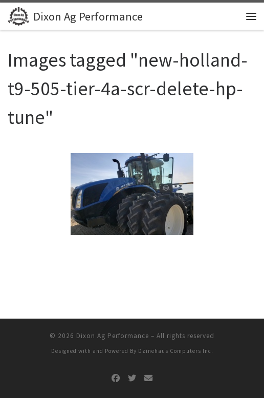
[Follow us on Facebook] (116, 378)
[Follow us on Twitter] (132, 378)
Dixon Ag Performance (112, 335)
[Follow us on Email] (148, 378)
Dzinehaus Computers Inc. (175, 350)
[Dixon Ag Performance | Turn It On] (19, 15)
